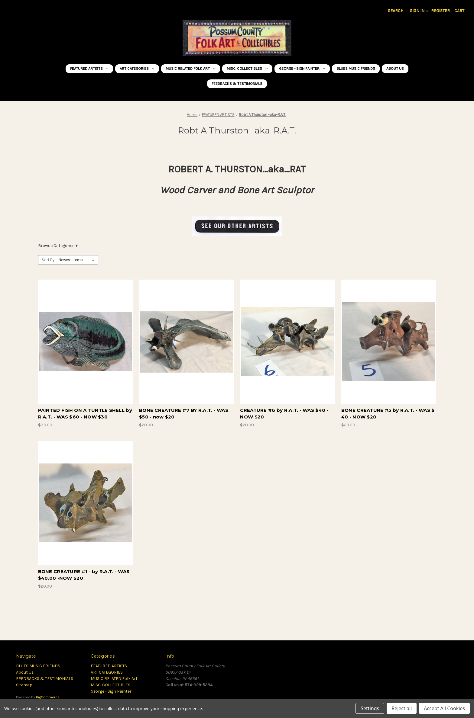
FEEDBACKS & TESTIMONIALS (237, 83)
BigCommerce (48, 697)
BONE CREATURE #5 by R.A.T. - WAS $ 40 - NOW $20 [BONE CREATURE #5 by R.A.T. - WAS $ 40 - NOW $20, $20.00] (388, 413)
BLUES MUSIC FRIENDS (355, 68)
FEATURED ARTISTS (89, 68)
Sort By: (48, 260)
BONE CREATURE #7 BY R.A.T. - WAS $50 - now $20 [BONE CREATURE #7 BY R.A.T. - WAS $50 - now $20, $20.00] (183, 413)
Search (395, 10)
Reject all (401, 708)
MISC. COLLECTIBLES (247, 68)
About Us (395, 68)
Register (440, 10)
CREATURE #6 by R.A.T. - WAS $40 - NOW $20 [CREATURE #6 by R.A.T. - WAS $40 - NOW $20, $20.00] (284, 413)
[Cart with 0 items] (459, 10)
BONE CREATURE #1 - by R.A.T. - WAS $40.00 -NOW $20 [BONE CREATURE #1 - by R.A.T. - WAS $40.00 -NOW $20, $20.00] (84, 575)
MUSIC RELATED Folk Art (191, 68)
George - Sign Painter (302, 68)
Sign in (417, 10)
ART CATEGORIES (137, 68)
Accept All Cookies (444, 708)
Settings (370, 708)
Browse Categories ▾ (58, 245)
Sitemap (24, 685)
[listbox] (78, 259)
